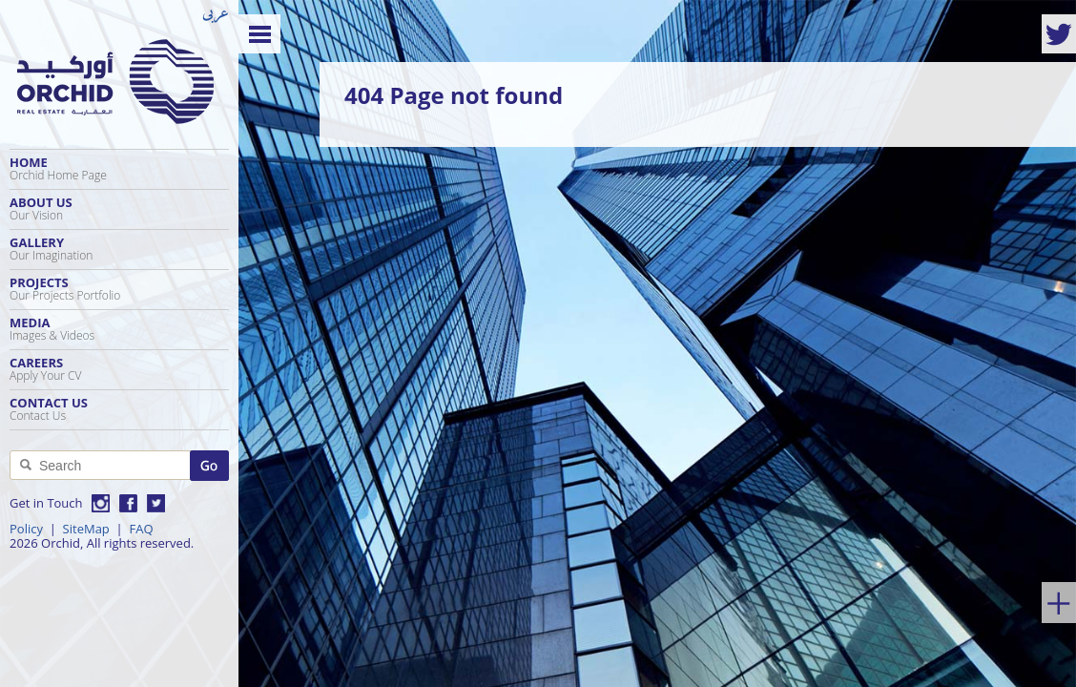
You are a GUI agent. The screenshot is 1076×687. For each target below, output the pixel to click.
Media (119, 329)
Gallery (119, 248)
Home (119, 168)
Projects (119, 288)
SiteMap (86, 528)
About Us (119, 208)
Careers (119, 369)
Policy (26, 528)
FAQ (141, 528)
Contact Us (119, 409)
